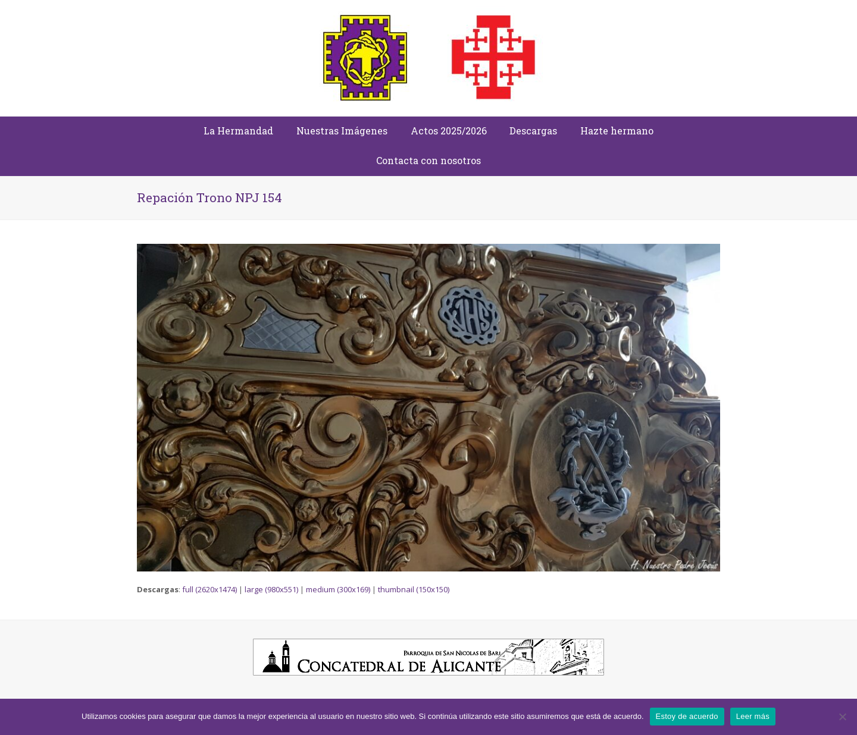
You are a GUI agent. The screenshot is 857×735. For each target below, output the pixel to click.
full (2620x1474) (209, 589)
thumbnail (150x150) (413, 589)
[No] (842, 717)
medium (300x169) (338, 589)
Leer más (753, 716)
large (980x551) (271, 589)
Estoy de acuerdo (687, 716)
